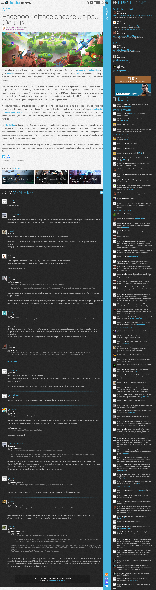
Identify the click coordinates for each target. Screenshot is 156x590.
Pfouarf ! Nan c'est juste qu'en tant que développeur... (128, 29)
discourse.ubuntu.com (143, 326)
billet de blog (10, 125)
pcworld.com (129, 108)
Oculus (78, 73)
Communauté (108, 284)
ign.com (135, 191)
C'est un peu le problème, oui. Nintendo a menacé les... (128, 53)
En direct (124, 2)
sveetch (120, 23)
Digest (142, 2)
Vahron (120, 47)
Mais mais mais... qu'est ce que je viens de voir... (127, 63)
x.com (143, 495)
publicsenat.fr (122, 530)
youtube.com (126, 161)
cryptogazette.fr (134, 115)
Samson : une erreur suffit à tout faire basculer (128, 38)
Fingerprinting (12, 364)
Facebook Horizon (19, 160)
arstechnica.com (132, 194)
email (10, 29)
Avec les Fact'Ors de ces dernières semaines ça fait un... (129, 73)
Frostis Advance (13, 27)
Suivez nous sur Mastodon (108, 582)
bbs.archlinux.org (134, 260)
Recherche (87, 2)
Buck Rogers (122, 33)
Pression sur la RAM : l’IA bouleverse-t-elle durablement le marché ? (131, 16)
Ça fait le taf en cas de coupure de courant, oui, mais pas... (130, 19)
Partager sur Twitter (3, 156)
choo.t (120, 11)
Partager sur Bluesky (8, 156)
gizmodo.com (125, 122)
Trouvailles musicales (121, 72)
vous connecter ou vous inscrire (56, 583)
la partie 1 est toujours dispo (87, 70)
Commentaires (125, 8)
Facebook (10, 73)
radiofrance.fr (140, 215)
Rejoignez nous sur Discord (108, 578)
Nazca (120, 57)
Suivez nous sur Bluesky (108, 585)
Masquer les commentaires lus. (100, 192)
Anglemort (121, 67)
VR (9, 160)
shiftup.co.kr (130, 490)
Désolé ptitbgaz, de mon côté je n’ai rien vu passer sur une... (130, 39)
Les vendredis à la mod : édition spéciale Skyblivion (129, 28)
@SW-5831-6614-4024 (20, 29)
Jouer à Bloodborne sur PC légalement (126, 51)
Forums (120, 44)
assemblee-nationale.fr (125, 540)
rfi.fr (128, 141)
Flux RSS (108, 574)
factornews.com (123, 482)
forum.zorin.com (141, 332)
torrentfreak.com (141, 220)
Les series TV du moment (122, 62)
